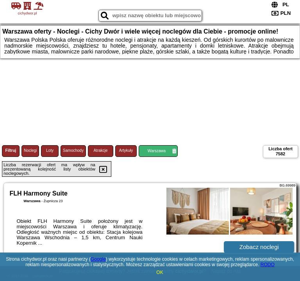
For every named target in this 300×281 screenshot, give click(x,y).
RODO (268, 264)
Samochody (73, 150)
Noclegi (30, 150)
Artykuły (126, 150)
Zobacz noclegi (259, 247)
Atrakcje (100, 150)
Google (98, 259)
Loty (50, 150)
